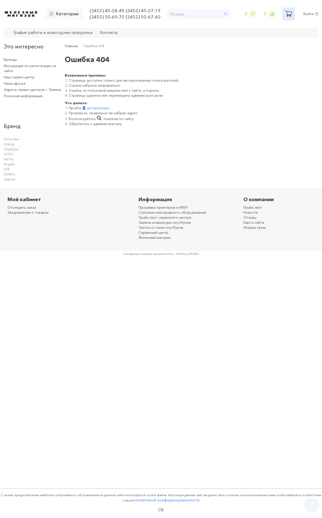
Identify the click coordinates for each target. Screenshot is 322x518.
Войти (310, 14)
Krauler (9, 164)
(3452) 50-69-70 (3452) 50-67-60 (125, 17)
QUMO (9, 174)
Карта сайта (253, 222)
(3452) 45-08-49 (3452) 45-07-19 (125, 11)
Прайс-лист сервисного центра (165, 217)
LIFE (7, 169)
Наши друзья (14, 83)
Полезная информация (23, 96)
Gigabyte (11, 149)
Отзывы (249, 217)
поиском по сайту (115, 119)
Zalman (10, 179)
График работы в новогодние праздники (52, 32)
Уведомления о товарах (28, 212)
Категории (67, 14)
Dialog (9, 144)
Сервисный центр (153, 232)
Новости (250, 212)
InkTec (9, 159)
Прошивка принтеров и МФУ (163, 207)
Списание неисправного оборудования (172, 212)
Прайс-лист (252, 207)
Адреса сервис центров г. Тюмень (32, 89)
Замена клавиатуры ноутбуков (165, 222)
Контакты (109, 32)
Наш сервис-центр (19, 77)
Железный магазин (155, 237)
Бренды (10, 59)
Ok (161, 509)
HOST (8, 154)
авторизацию (96, 108)
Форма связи (254, 227)
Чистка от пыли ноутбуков (161, 227)
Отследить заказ (22, 207)
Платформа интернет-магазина (144, 254)
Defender (11, 139)
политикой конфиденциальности (167, 499)
